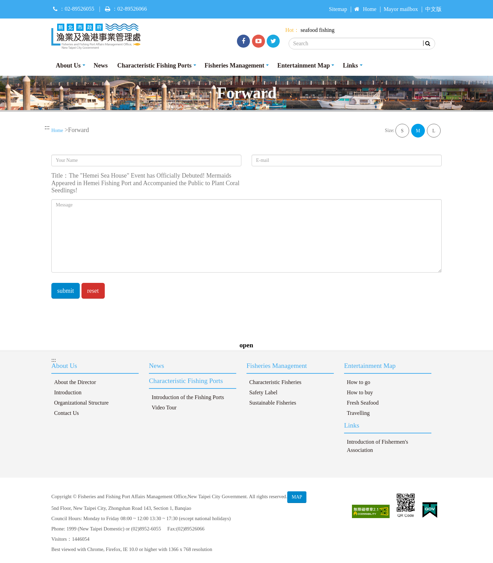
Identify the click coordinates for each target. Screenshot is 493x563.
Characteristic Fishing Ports (154, 65)
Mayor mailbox (401, 9)
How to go (358, 382)
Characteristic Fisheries (275, 382)
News (101, 65)
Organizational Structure (81, 403)
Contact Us (66, 413)
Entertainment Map (303, 65)
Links (350, 65)
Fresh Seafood (363, 403)
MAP (297, 497)
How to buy (360, 393)
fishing (326, 30)
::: (47, 127)
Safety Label (263, 393)
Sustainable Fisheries (272, 403)
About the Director (75, 382)
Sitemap (338, 9)
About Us (68, 65)
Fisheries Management (234, 65)
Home (365, 9)
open (246, 345)
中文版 (433, 9)
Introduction (67, 393)
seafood (309, 30)
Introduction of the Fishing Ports (188, 397)
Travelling (358, 413)
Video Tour (164, 408)
